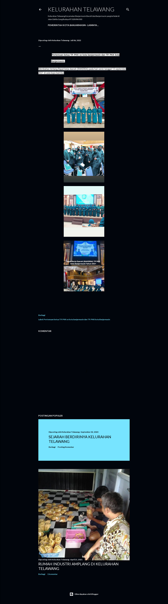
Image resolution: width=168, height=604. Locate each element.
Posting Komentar (66, 447)
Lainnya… (93, 25)
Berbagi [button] (41, 315)
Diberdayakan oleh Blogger (84, 594)
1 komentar (52, 574)
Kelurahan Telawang (81, 9)
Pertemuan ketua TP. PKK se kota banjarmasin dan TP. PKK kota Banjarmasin (77, 319)
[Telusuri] (128, 9)
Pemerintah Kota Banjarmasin (67, 25)
